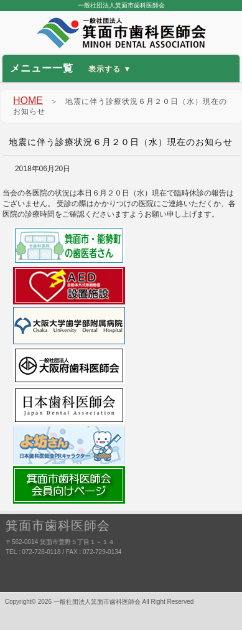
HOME (28, 100)
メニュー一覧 (71, 68)
